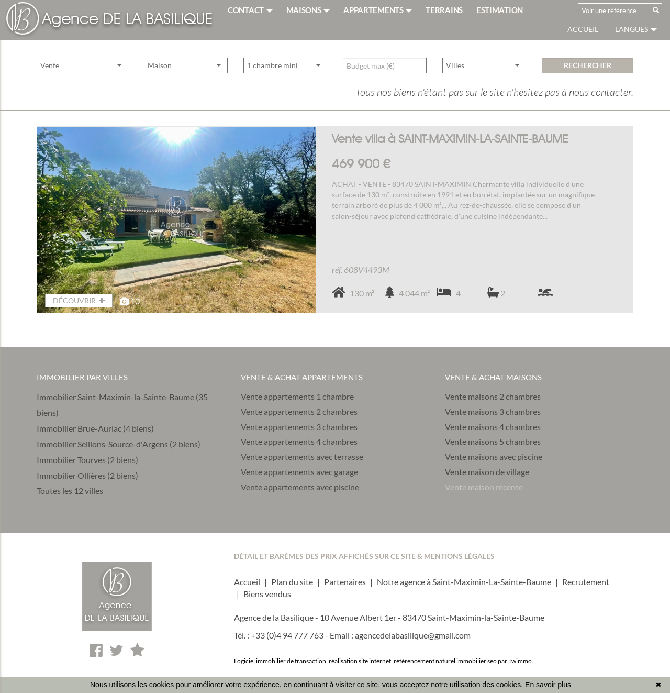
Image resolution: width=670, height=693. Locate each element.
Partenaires (345, 582)
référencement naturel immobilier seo (446, 661)
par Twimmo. (515, 661)
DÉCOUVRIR (79, 300)
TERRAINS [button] (444, 10)
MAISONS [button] (308, 10)
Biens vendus (267, 594)
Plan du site (292, 582)
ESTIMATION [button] (499, 10)
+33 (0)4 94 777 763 (287, 635)
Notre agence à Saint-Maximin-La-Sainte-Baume (464, 582)
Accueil (582, 29)
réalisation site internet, (361, 661)
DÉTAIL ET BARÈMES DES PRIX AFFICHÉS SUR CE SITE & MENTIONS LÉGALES (364, 556)
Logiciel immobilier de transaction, (281, 661)
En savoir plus (548, 684)
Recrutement (585, 582)
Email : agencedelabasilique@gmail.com (400, 635)
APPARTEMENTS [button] (377, 10)
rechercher (587, 81)
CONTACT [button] (250, 10)
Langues (636, 29)
